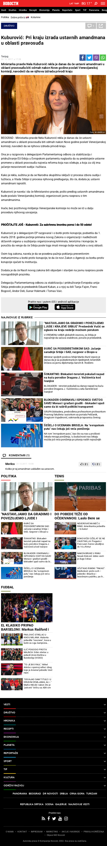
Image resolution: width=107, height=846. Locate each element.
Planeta (56, 10)
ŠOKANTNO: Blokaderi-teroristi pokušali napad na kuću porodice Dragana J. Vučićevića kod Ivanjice (74, 377)
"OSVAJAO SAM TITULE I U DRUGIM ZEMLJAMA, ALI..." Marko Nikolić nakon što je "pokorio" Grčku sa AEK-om (38, 683)
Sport (77, 10)
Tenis (59, 476)
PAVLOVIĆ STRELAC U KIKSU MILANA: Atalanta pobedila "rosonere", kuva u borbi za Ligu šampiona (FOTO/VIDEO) (37, 638)
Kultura (55, 778)
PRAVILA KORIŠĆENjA (94, 831)
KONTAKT (22, 831)
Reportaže (67, 10)
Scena (49, 804)
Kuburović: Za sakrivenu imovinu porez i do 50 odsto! (59, 224)
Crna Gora (77, 793)
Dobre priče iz (20, 17)
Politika (5, 17)
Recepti (33, 10)
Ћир (76, 3)
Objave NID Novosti (56, 835)
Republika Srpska (31, 804)
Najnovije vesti (79, 804)
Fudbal (7, 587)
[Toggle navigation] (103, 3)
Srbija (64, 793)
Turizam (91, 793)
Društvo (12, 10)
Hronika (23, 10)
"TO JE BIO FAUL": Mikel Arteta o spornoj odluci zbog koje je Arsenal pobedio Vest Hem (38, 668)
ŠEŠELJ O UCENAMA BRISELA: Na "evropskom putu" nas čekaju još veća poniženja (74, 427)
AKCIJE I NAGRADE (71, 831)
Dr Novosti (50, 793)
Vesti (3, 10)
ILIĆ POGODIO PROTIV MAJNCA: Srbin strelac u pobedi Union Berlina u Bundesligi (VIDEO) (36, 653)
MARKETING (52, 831)
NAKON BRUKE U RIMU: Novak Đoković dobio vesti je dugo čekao (90, 556)
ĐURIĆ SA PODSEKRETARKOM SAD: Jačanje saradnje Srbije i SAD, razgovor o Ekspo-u (72, 350)
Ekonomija (44, 10)
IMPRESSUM (36, 831)
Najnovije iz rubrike (17, 317)
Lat (71, 3)
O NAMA (10, 831)
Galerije (61, 804)
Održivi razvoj (55, 786)
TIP (84, 10)
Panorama (94, 10)
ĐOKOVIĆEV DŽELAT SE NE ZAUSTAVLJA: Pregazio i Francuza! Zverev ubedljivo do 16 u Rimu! (91, 542)
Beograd (35, 793)
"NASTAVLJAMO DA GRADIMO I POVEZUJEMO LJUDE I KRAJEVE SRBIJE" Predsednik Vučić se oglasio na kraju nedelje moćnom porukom (74, 326)
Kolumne (35, 17)
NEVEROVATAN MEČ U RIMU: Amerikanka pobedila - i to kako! (91, 526)
